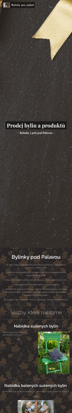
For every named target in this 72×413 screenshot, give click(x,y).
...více (18, 339)
